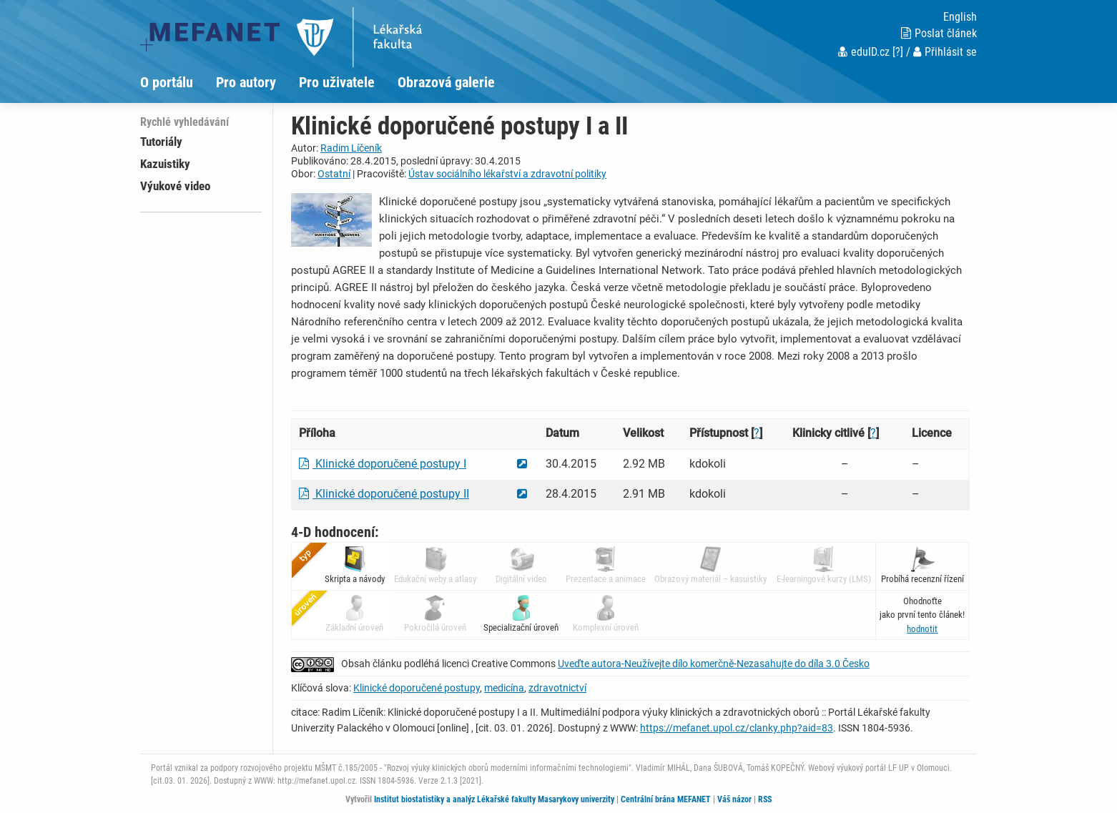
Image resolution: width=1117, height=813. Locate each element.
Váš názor (734, 799)
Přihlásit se (945, 52)
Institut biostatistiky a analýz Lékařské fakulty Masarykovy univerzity (494, 799)
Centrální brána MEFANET (666, 799)
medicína (504, 688)
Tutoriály (161, 141)
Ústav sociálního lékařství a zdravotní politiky (507, 173)
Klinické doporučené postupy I (382, 463)
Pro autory (246, 82)
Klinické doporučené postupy (416, 688)
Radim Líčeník (351, 148)
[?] (897, 52)
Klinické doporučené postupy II (384, 494)
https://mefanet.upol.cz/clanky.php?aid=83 (736, 728)
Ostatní (334, 173)
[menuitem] (178, 82)
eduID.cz (864, 52)
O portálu (166, 82)
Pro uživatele (337, 82)
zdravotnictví (557, 688)
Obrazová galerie (446, 82)
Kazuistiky (165, 164)
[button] (922, 629)
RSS (765, 799)
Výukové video (175, 186)
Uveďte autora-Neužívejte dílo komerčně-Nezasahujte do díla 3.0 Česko (714, 663)
